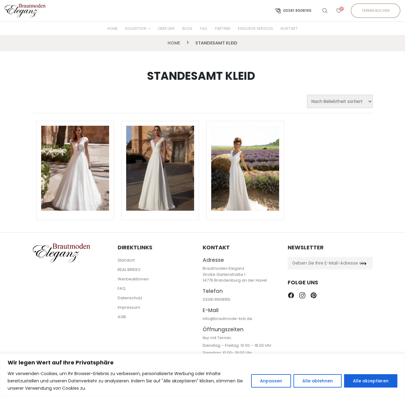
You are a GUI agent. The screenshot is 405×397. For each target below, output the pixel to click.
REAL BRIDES (129, 269)
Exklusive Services (255, 28)
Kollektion (135, 28)
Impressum (129, 307)
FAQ (203, 28)
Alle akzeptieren (371, 381)
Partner (222, 28)
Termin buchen (375, 10)
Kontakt (289, 28)
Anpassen (271, 381)
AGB (122, 317)
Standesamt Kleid (216, 43)
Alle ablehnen (317, 381)
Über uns (166, 28)
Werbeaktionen (133, 279)
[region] (202, 375)
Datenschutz (130, 298)
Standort (126, 260)
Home (112, 28)
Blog (187, 28)
